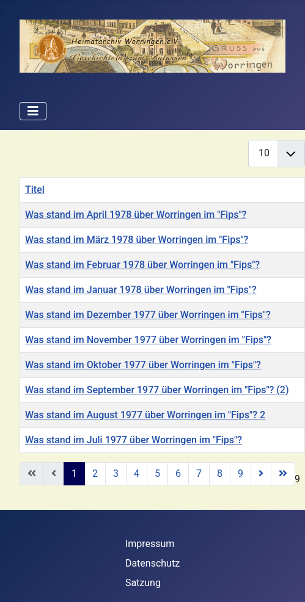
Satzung (143, 583)
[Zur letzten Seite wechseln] (283, 473)
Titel (35, 189)
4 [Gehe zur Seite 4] (136, 473)
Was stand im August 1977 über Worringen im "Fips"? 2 (145, 415)
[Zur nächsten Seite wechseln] (261, 473)
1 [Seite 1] (74, 473)
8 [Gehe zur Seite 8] (219, 473)
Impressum (150, 543)
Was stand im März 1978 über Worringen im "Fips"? (136, 239)
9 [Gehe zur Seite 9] (240, 473)
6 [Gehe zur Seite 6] (178, 473)
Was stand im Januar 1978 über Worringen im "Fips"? (141, 290)
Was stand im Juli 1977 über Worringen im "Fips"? (133, 440)
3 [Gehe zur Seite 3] (116, 473)
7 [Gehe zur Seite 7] (199, 473)
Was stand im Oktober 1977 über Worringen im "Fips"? (143, 365)
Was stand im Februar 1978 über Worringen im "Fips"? (142, 264)
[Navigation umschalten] (33, 111)
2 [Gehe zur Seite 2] (95, 473)
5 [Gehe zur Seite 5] (157, 473)
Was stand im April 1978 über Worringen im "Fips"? (135, 214)
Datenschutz (152, 563)
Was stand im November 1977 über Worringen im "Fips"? (148, 340)
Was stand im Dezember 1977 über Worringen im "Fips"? (148, 315)
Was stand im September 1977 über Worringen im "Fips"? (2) (157, 390)
